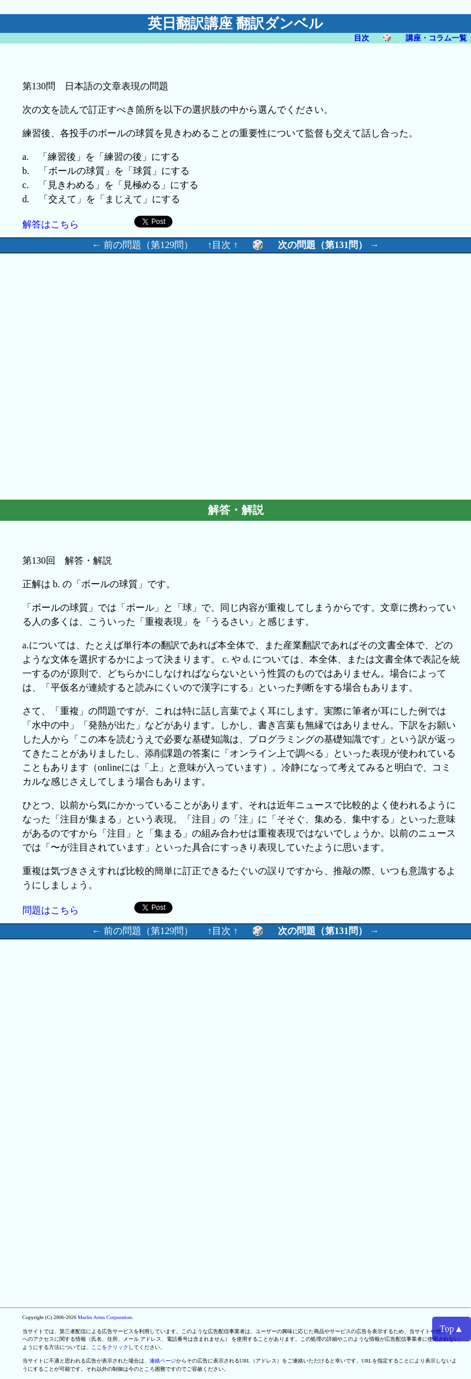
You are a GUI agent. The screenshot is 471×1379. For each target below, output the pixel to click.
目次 (361, 38)
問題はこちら (50, 910)
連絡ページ (163, 1361)
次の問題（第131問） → (328, 245)
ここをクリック (109, 1347)
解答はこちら (50, 224)
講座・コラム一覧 (436, 38)
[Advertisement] (312, 375)
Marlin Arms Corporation (105, 1317)
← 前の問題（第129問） (142, 245)
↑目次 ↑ (222, 245)
